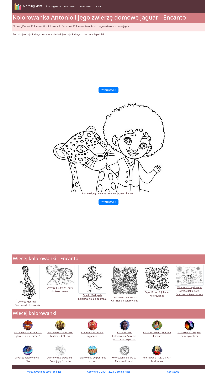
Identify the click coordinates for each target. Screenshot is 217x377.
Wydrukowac (108, 90)
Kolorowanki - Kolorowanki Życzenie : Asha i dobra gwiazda (124, 332)
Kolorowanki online (90, 6)
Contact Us (173, 371)
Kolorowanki (70, 6)
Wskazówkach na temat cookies (44, 371)
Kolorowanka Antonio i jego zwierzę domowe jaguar (101, 26)
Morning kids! (27, 6)
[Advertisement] (108, 61)
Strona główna (53, 6)
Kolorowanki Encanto (59, 26)
